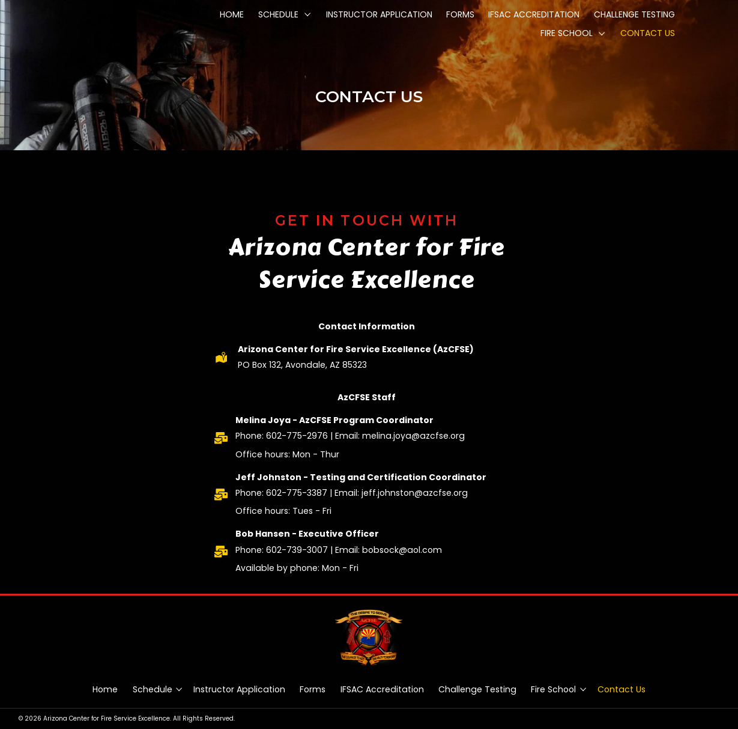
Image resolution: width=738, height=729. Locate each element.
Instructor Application (239, 689)
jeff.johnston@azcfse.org (414, 493)
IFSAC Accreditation (382, 689)
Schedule (152, 689)
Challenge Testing (477, 689)
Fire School (553, 689)
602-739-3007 (297, 550)
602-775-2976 (297, 436)
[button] (308, 14)
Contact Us (621, 689)
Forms (312, 689)
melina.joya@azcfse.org (413, 436)
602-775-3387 (296, 493)
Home (105, 689)
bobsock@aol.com (402, 550)
